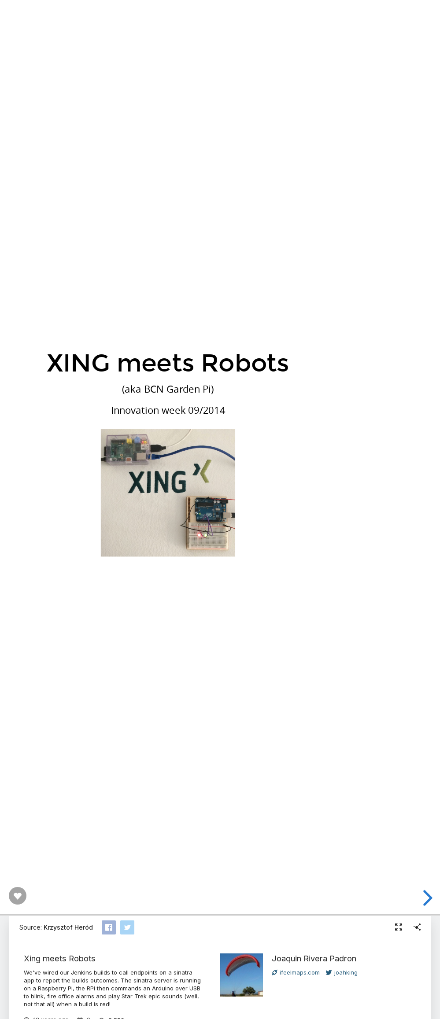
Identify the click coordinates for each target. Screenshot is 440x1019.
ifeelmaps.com (296, 972)
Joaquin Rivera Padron (314, 958)
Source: (56, 927)
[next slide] (426, 898)
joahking (342, 972)
